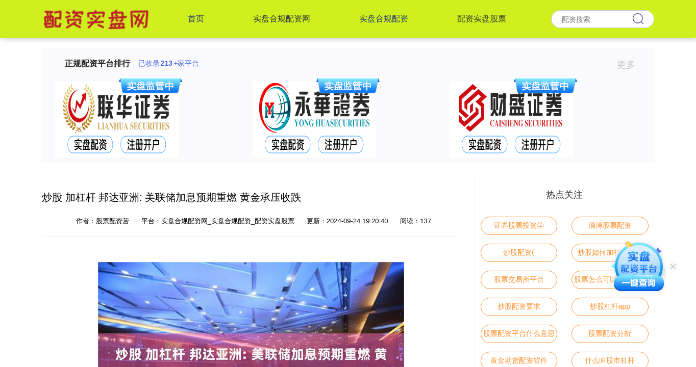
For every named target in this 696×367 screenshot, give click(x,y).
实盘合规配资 (383, 18)
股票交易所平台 (519, 279)
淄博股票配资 (609, 225)
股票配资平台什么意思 (519, 333)
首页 (196, 18)
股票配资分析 (609, 333)
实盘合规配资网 (281, 18)
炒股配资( (518, 252)
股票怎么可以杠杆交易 (609, 279)
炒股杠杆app (610, 306)
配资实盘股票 (481, 18)
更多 (630, 65)
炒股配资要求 (519, 306)
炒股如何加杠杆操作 (610, 252)
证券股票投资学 (519, 225)
